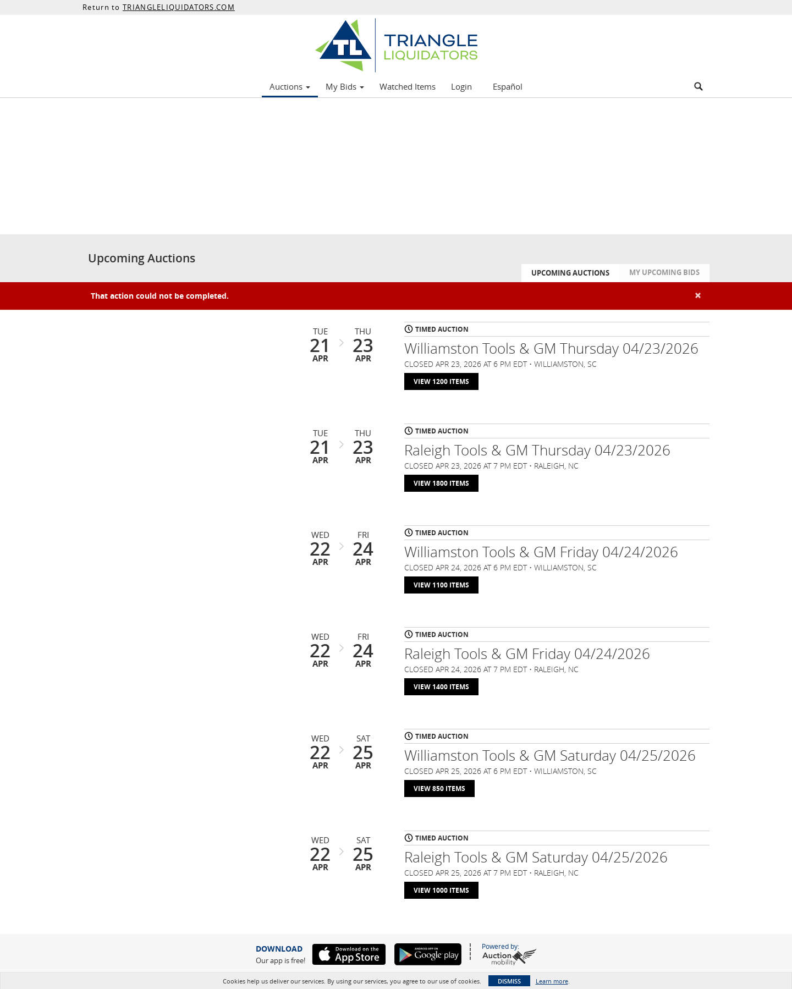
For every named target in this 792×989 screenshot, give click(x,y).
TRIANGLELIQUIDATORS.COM (179, 7)
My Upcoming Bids (664, 272)
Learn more (552, 981)
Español (507, 86)
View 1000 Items (441, 890)
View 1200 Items (441, 381)
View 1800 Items (441, 483)
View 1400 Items (441, 686)
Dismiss (509, 981)
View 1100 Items (441, 585)
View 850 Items (439, 788)
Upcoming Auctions (570, 273)
